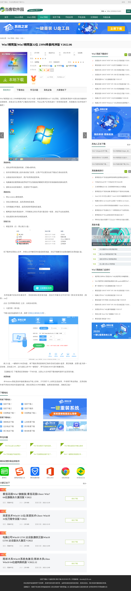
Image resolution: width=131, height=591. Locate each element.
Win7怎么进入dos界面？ (13, 446)
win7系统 (50, 77)
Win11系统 (31, 17)
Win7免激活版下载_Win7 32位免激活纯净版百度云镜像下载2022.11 (121, 164)
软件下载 (56, 17)
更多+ (85, 483)
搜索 (128, 11)
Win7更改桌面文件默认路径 (73, 446)
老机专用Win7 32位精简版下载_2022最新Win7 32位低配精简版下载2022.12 (100, 158)
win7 (41, 77)
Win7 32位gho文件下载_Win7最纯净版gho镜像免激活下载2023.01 (100, 151)
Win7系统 (44, 17)
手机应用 (69, 17)
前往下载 (75, 498)
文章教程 (94, 17)
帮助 (129, 2)
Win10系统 (19, 17)
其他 (17, 38)
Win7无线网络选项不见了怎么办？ (43, 454)
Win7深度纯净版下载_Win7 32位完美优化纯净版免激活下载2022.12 (100, 164)
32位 (21, 38)
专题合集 (106, 17)
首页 (6, 17)
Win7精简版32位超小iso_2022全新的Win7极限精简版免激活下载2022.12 (121, 158)
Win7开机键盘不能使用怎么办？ (13, 454)
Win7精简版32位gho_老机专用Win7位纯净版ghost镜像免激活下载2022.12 (121, 151)
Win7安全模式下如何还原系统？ (43, 446)
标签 (123, 2)
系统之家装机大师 (36, 313)
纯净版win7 (61, 77)
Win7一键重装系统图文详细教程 (73, 454)
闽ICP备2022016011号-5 (64, 579)
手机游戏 (81, 17)
